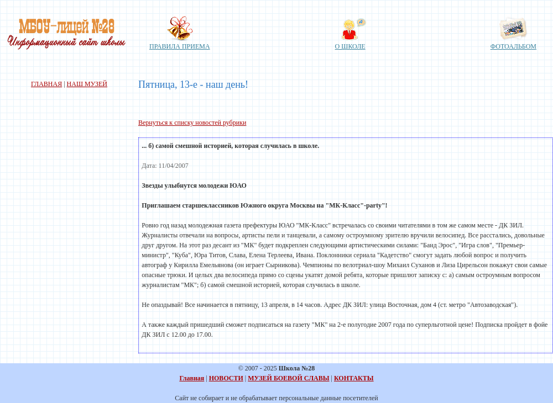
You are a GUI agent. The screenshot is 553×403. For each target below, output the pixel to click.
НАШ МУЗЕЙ (87, 84)
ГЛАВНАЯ (46, 84)
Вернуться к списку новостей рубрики (192, 122)
